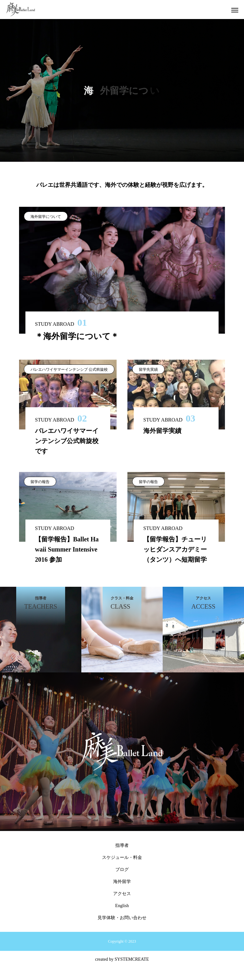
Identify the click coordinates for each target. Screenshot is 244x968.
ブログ (122, 869)
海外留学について (45, 216)
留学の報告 (40, 482)
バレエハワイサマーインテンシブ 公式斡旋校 (69, 369)
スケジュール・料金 (122, 857)
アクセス (122, 893)
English (122, 905)
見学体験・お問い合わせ (122, 917)
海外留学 (122, 881)
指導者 (122, 845)
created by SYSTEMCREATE (122, 959)
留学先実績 (148, 369)
